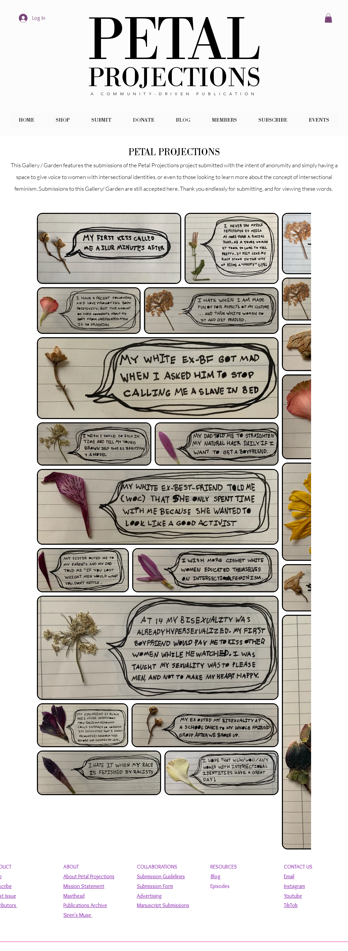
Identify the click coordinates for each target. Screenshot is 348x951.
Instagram (294, 886)
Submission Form (155, 886)
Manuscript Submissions (163, 905)
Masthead (74, 896)
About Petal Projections (88, 876)
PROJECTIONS (174, 78)
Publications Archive (85, 905)
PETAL (174, 40)
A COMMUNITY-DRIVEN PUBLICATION (174, 93)
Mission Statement (83, 886)
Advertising (149, 896)
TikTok (291, 905)
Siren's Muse (77, 915)
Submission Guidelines (161, 876)
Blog (215, 876)
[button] (328, 17)
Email (289, 876)
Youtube (293, 896)
